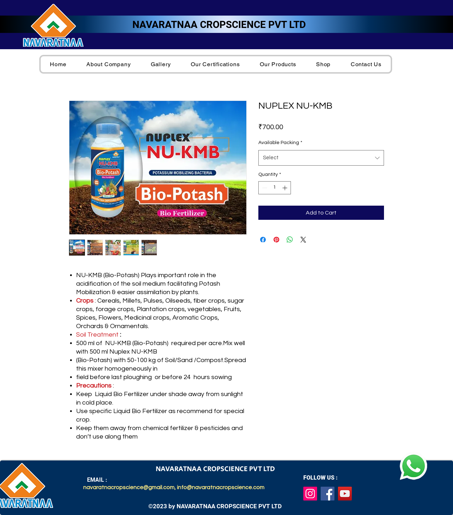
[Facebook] (327, 493)
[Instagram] (310, 493)
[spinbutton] (274, 188)
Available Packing (280, 142)
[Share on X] (303, 239)
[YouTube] (345, 493)
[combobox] (321, 158)
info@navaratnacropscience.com (220, 487)
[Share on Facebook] (263, 239)
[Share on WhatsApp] (290, 239)
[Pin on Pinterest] (276, 239)
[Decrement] (263, 188)
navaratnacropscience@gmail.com (128, 487)
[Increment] (285, 188)
